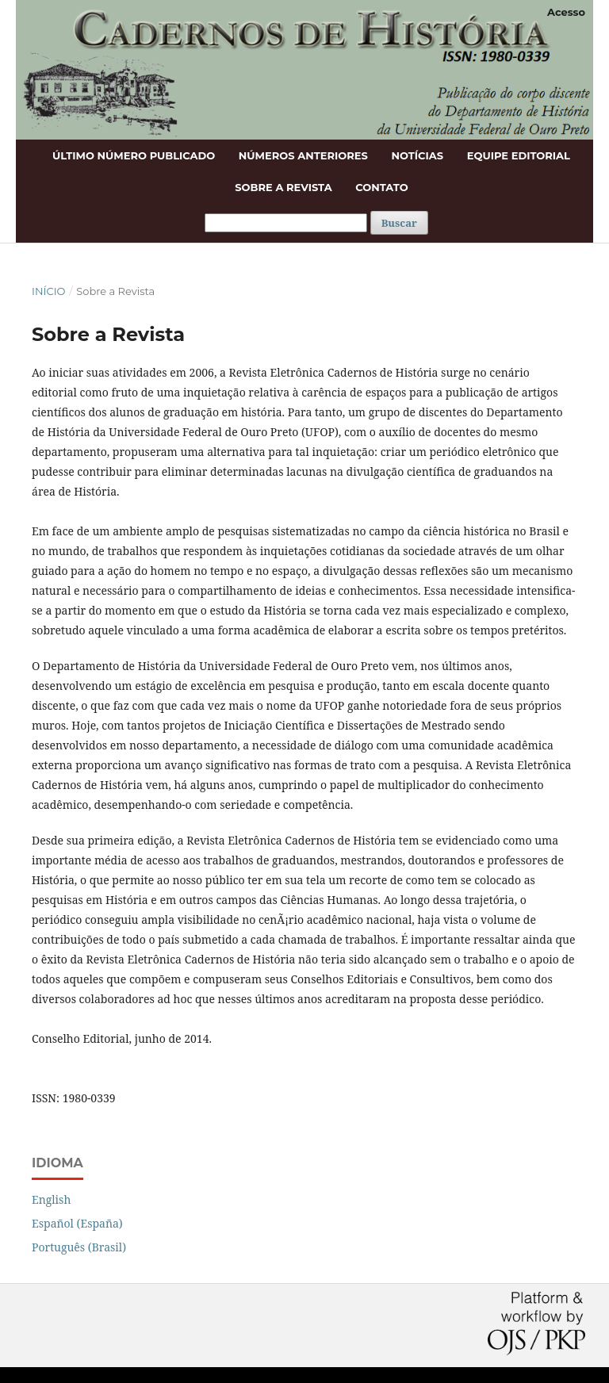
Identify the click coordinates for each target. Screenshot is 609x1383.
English (51, 1199)
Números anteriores (303, 155)
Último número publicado (133, 155)
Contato (381, 187)
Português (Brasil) (79, 1247)
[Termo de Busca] (286, 222)
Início (48, 291)
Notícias (417, 155)
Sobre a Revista (283, 187)
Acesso (566, 12)
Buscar (399, 223)
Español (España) (77, 1223)
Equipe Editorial (518, 155)
